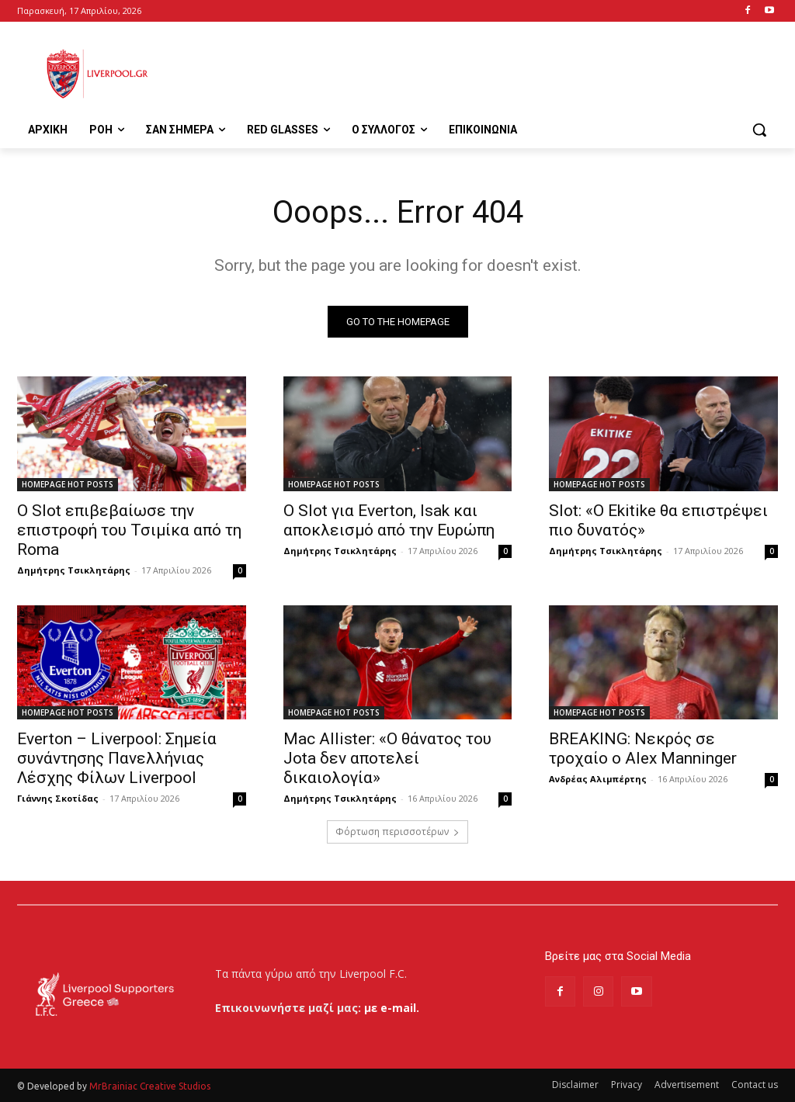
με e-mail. (391, 1007)
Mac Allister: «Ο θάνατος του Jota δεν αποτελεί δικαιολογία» (387, 757)
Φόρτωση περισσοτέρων (397, 831)
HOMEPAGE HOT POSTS (67, 483)
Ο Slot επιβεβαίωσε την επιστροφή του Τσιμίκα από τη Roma (129, 529)
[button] (759, 129)
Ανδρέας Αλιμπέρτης (598, 778)
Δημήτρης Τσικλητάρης (73, 569)
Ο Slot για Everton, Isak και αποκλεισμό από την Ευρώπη (389, 520)
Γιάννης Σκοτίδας (58, 797)
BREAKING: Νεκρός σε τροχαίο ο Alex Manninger (643, 748)
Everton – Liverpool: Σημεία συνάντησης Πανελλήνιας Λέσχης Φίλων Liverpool (117, 757)
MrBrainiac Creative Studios (149, 1086)
